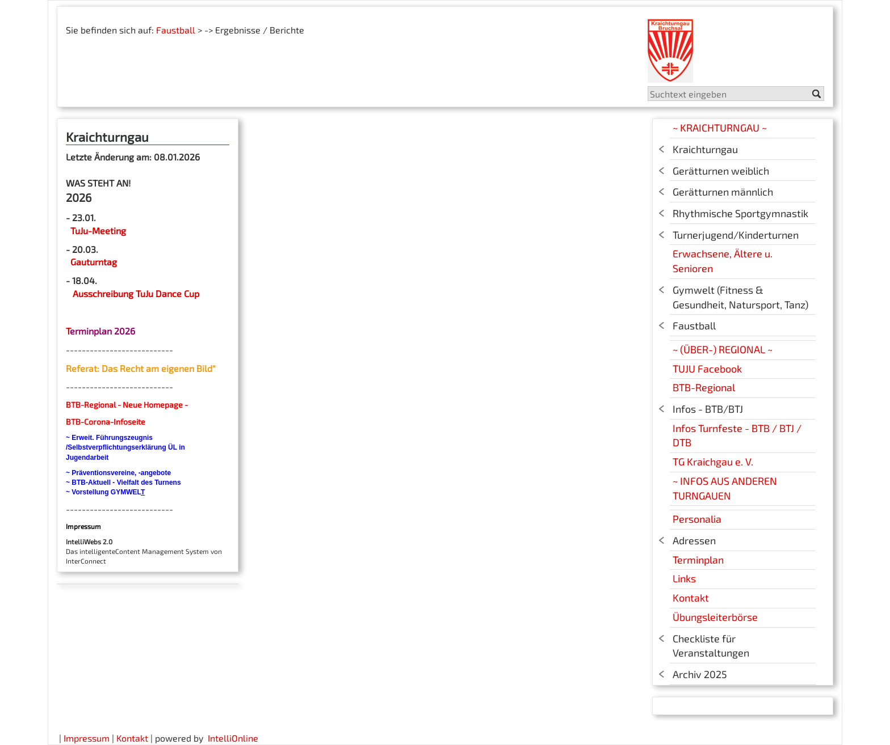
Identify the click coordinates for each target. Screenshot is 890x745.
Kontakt (691, 597)
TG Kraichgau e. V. (713, 461)
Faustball (175, 29)
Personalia (697, 519)
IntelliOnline (233, 738)
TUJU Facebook (707, 368)
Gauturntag (93, 261)
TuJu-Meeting (97, 230)
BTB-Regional (704, 387)
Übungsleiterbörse (715, 617)
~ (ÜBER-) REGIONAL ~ (723, 349)
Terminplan (698, 559)
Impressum (87, 738)
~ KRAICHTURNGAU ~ (720, 127)
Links (684, 578)
